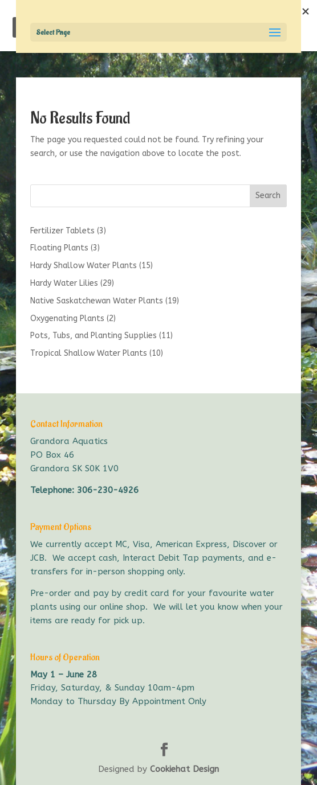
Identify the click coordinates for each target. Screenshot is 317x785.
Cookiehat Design (184, 769)
